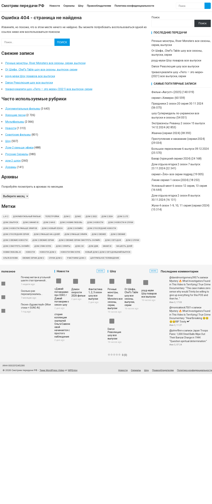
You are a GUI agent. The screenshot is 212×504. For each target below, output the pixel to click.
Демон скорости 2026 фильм (78, 292)
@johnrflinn (175, 330)
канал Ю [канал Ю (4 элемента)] (107, 246)
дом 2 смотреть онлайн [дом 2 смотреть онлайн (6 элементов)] (16, 246)
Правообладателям (99, 5)
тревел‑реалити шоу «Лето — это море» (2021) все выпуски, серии (48, 89)
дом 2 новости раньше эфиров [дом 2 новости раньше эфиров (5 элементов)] (20, 228)
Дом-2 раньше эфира (19, 147)
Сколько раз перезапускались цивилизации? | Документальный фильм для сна (35, 293)
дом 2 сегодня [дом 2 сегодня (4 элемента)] (113, 240)
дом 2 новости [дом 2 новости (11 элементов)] (95, 222)
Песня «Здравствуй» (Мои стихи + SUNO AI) (36, 306)
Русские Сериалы (16, 154)
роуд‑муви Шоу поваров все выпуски (30, 76)
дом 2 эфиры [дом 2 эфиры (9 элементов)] (63, 246)
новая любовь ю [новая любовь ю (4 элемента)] (12, 252)
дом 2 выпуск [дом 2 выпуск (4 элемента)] (10, 222)
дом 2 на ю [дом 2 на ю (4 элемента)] (49, 222)
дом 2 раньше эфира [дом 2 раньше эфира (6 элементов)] (75, 234)
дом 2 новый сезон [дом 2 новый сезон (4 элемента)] (52, 228)
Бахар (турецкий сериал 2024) (171, 158)
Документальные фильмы (22, 108)
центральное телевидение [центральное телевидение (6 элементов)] (104, 258)
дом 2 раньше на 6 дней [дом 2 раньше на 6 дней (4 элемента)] (47, 234)
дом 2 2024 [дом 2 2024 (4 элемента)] (107, 216)
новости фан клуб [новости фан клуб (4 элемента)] (70, 252)
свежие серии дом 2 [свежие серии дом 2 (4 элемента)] (33, 258)
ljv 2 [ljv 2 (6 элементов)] (5, 216)
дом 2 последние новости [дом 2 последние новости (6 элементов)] (101, 228)
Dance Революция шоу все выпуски (29, 82)
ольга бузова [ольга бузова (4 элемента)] (10, 258)
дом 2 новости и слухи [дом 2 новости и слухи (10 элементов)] (120, 222)
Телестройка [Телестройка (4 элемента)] (52, 216)
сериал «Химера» (162, 97)
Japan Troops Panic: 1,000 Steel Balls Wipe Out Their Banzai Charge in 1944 (188, 334)
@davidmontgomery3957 (183, 277)
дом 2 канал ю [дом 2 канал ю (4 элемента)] (31, 222)
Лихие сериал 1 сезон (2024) (170, 180)
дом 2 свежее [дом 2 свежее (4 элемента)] (99, 234)
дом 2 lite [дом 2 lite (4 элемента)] (122, 216)
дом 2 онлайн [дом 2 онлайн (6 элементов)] (75, 228)
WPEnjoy (73, 370)
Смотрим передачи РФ (22, 5)
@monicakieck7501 (180, 307)
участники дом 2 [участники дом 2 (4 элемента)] (76, 258)
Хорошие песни (15, 115)
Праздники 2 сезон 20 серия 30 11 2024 (177, 103)
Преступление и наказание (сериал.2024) (178, 138)
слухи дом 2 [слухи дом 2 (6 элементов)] (55, 258)
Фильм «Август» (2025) (166, 92)
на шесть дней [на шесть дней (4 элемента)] (124, 246)
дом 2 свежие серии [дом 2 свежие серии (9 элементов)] (43, 240)
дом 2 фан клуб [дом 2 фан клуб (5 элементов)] (42, 246)
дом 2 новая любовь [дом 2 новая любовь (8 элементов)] (71, 222)
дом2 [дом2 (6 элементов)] (78, 216)
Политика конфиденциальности (134, 5)
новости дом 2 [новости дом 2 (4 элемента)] (48, 252)
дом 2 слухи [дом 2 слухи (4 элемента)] (132, 240)
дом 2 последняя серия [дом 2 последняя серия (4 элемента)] (16, 234)
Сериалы (69, 5)
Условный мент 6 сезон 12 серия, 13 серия (179, 185)
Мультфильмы (14, 121)
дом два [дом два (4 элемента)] (93, 246)
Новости (55, 5)
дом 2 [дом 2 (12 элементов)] (67, 216)
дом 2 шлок (13, 160)
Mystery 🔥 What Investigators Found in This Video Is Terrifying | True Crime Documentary (190, 285)
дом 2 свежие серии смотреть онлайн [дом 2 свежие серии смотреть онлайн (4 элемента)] (79, 240)
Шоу (81, 5)
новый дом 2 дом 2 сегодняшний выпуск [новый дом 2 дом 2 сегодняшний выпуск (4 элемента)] (107, 252)
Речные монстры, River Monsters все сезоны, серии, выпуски (45, 63)
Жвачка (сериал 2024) (165, 133)
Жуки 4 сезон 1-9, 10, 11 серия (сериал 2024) (180, 205)
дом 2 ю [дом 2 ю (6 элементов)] (79, 246)
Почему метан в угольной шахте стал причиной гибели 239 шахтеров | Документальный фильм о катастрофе (35, 279)
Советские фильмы (18, 134)
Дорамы (10, 167)
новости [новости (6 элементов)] (30, 252)
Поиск (155, 17)
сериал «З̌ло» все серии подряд (172, 174)
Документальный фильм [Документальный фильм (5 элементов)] (26, 216)
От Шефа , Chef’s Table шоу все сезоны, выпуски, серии (41, 69)
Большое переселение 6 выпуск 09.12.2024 (180, 148)
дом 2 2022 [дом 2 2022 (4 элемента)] (91, 216)
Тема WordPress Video (51, 370)
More (100, 271)
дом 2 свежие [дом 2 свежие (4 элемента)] (118, 234)
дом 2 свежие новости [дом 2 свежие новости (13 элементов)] (15, 240)
